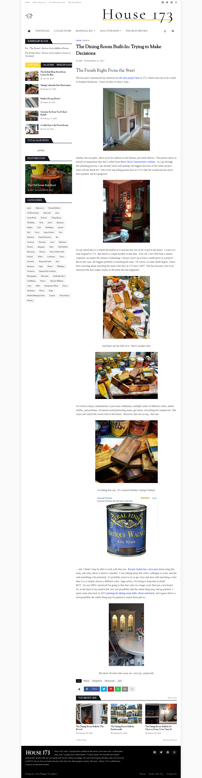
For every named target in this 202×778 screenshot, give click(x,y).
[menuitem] (29, 31)
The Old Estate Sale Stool (42, 185)
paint (120, 681)
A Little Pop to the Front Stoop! (54, 125)
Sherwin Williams (56, 281)
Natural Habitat (54, 208)
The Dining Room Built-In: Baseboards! (122, 728)
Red (28, 232)
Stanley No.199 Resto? (50, 98)
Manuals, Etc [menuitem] (84, 31)
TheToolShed (63, 247)
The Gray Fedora (74, 2)
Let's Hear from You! (57, 2)
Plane (51, 247)
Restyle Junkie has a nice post (143, 569)
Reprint (30, 300)
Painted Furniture (45, 237)
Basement (60, 222)
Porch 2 (42, 281)
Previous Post (169, 740)
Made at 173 (40, 208)
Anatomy (30, 242)
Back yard (47, 213)
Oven (37, 232)
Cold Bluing (31, 281)
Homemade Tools (45, 261)
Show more (172, 697)
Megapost (41, 247)
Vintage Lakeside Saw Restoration (55, 85)
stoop (52, 242)
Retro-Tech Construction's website (138, 161)
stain (57, 213)
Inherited (30, 237)
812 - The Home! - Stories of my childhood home (47, 48)
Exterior (44, 218)
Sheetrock (44, 276)
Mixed (41, 290)
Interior (60, 227)
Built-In (86, 40)
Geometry (30, 271)
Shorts (50, 266)
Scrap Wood (31, 218)
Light (41, 266)
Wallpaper (61, 266)
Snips (51, 290)
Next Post (82, 740)
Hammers (30, 266)
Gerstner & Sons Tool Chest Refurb (53, 113)
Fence (62, 256)
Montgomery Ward (51, 286)
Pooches (30, 256)
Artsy (29, 286)
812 (57, 237)
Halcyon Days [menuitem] (109, 31)
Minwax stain (110, 681)
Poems (65, 286)
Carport (52, 295)
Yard (39, 227)
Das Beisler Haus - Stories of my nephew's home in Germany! (48, 55)
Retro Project (64, 295)
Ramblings (49, 227)
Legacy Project (49, 232)
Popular (33, 65)
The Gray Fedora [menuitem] (137, 31)
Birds (38, 286)
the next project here (129, 78)
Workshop (31, 222)
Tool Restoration (33, 213)
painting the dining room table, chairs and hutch (130, 593)
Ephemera (62, 242)
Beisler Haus (64, 65)
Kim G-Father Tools (57, 252)
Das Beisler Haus (59, 276)
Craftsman (51, 256)
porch (50, 222)
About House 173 (39, 2)
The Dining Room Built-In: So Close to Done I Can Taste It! (158, 728)
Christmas (31, 290)
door (57, 261)
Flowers (42, 252)
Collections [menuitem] (62, 31)
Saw (60, 232)
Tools (41, 222)
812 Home (48, 65)
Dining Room (97, 681)
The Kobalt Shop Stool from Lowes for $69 (53, 73)
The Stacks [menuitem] (42, 31)
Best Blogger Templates (46, 774)
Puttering (42, 242)
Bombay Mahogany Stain (36, 295)
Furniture (30, 261)
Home (27, 2)
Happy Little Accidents (47, 271)
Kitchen (30, 247)
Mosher (29, 227)
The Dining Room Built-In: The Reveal (90, 728)
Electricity (31, 252)
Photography (31, 276)
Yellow (40, 256)
